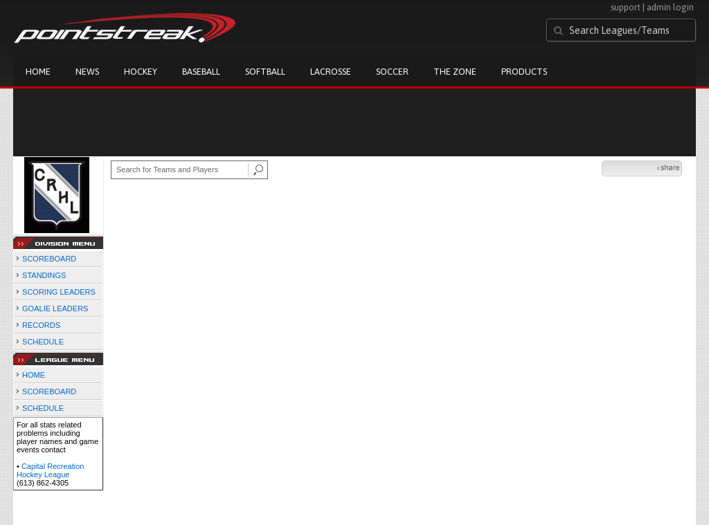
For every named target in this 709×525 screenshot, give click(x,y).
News (87, 71)
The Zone (454, 71)
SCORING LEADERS (59, 292)
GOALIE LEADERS (55, 308)
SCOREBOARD (49, 259)
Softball (265, 71)
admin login (670, 7)
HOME (33, 375)
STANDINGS (44, 275)
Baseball (201, 71)
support (625, 7)
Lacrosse (330, 71)
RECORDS (41, 325)
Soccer (392, 71)
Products (524, 71)
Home (38, 71)
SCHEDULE (43, 342)
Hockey (140, 71)
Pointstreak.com (124, 29)
